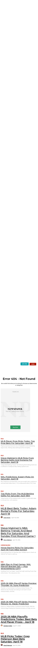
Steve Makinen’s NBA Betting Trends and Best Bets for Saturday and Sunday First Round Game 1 (18, 532)
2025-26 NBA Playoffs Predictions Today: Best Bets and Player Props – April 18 (19, 619)
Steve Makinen (7, 540)
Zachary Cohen (7, 626)
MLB (2, 455)
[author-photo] (2, 517)
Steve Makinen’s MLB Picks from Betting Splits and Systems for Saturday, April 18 (17, 460)
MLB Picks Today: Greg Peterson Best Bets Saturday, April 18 (15, 639)
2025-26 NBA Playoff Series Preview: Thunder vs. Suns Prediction (19, 584)
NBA (2, 525)
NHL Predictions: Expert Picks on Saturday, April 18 (17, 478)
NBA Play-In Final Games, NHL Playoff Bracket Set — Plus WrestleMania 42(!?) (16, 566)
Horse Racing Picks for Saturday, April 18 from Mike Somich (17, 549)
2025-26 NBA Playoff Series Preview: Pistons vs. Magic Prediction (19, 603)
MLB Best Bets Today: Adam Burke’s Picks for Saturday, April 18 (18, 511)
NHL (2, 474)
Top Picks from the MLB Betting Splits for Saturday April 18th (17, 495)
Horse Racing (5, 545)
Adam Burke (6, 517)
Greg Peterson (7, 645)
